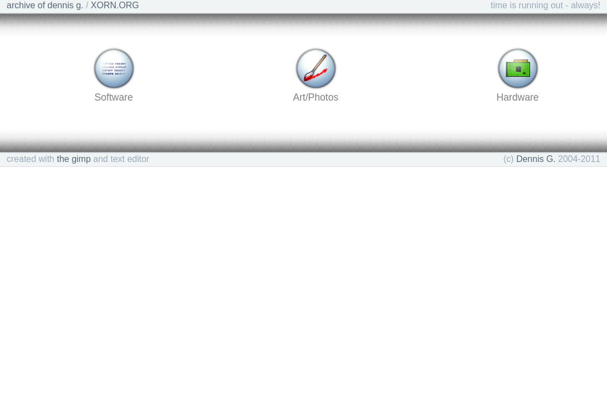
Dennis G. (536, 159)
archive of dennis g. (45, 5)
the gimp (74, 159)
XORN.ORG (115, 5)
